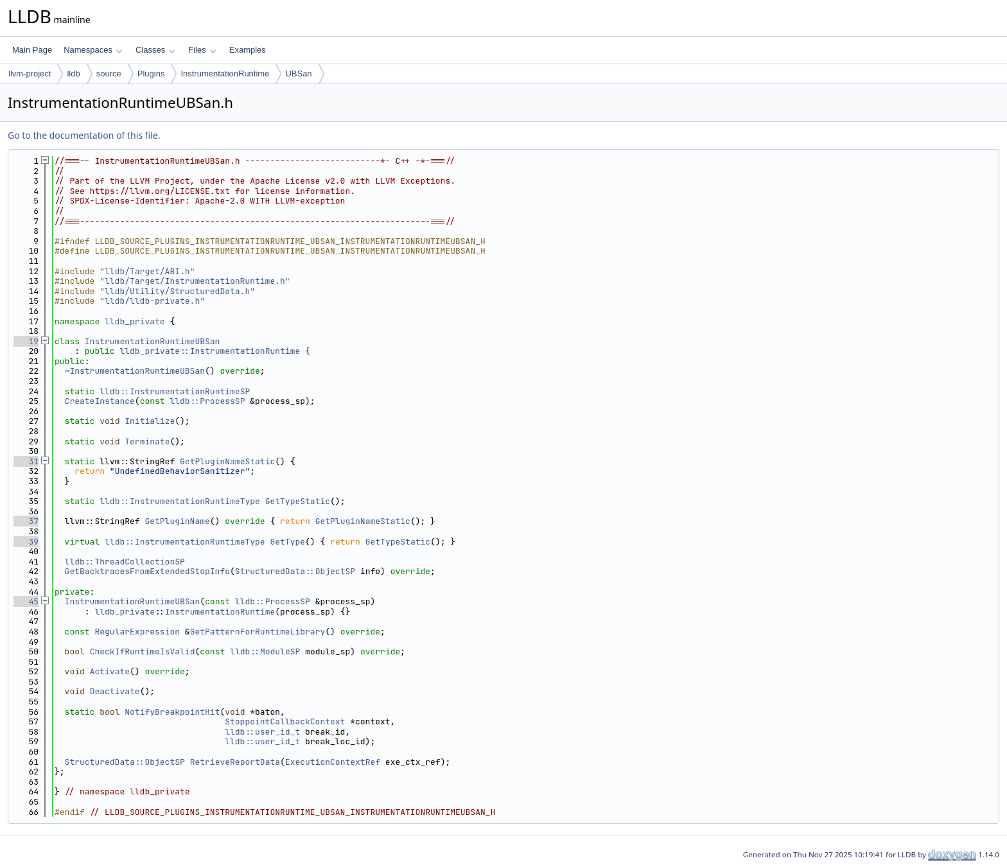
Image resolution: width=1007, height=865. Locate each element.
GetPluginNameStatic (227, 461)
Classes (155, 50)
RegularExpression (137, 631)
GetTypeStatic (297, 501)
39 (26, 541)
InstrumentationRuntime (224, 73)
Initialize (150, 420)
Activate (110, 671)
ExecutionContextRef (332, 761)
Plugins (151, 73)
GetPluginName (176, 521)
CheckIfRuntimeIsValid (142, 651)
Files (202, 50)
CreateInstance (100, 401)
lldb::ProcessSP (207, 401)
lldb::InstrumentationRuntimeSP (175, 391)
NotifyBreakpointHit (172, 711)
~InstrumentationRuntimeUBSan (135, 370)
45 (26, 601)
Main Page (32, 50)
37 (26, 521)
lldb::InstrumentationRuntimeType (180, 501)
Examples (247, 50)
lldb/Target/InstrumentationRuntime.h (195, 280)
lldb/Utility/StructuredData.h (177, 291)
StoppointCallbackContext (285, 721)
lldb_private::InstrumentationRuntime (209, 350)
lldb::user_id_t (262, 731)
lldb (73, 73)
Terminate (147, 441)
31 (26, 461)
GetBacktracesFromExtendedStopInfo (147, 571)
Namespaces (93, 50)
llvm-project (29, 73)
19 (26, 341)
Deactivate (115, 691)
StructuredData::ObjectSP (295, 571)
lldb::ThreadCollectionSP (125, 561)
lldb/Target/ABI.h (147, 271)
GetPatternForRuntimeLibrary (258, 631)
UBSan (298, 73)
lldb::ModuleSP (265, 651)
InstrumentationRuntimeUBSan (152, 341)
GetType (287, 541)
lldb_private (135, 321)
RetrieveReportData (235, 761)
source (108, 73)
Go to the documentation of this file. (84, 135)
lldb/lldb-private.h (152, 300)
